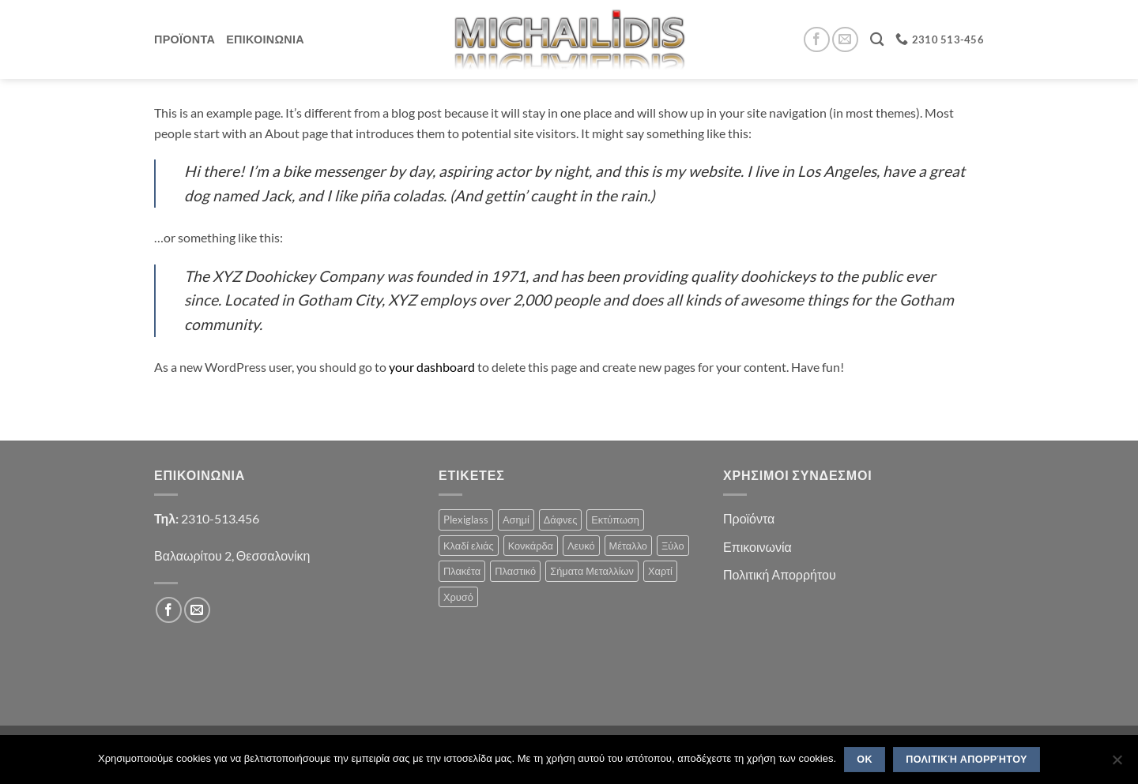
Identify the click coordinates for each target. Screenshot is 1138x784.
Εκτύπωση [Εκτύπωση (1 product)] (615, 519)
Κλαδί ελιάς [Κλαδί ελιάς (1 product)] (468, 545)
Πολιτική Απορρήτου (779, 574)
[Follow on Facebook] (817, 40)
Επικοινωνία (757, 546)
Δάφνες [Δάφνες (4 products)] (561, 519)
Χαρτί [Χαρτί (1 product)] (660, 571)
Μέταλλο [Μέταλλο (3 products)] (628, 545)
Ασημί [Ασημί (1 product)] (516, 519)
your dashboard (432, 366)
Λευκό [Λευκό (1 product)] (581, 545)
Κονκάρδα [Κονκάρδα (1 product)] (530, 545)
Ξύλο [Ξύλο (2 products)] (672, 545)
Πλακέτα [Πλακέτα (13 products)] (461, 571)
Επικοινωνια (265, 39)
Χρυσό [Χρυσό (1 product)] (458, 597)
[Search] (877, 40)
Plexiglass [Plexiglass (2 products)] (465, 519)
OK (864, 759)
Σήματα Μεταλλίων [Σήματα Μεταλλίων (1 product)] (592, 571)
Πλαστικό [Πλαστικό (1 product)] (515, 571)
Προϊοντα (184, 39)
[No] (1116, 764)
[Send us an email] (845, 40)
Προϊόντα (748, 518)
